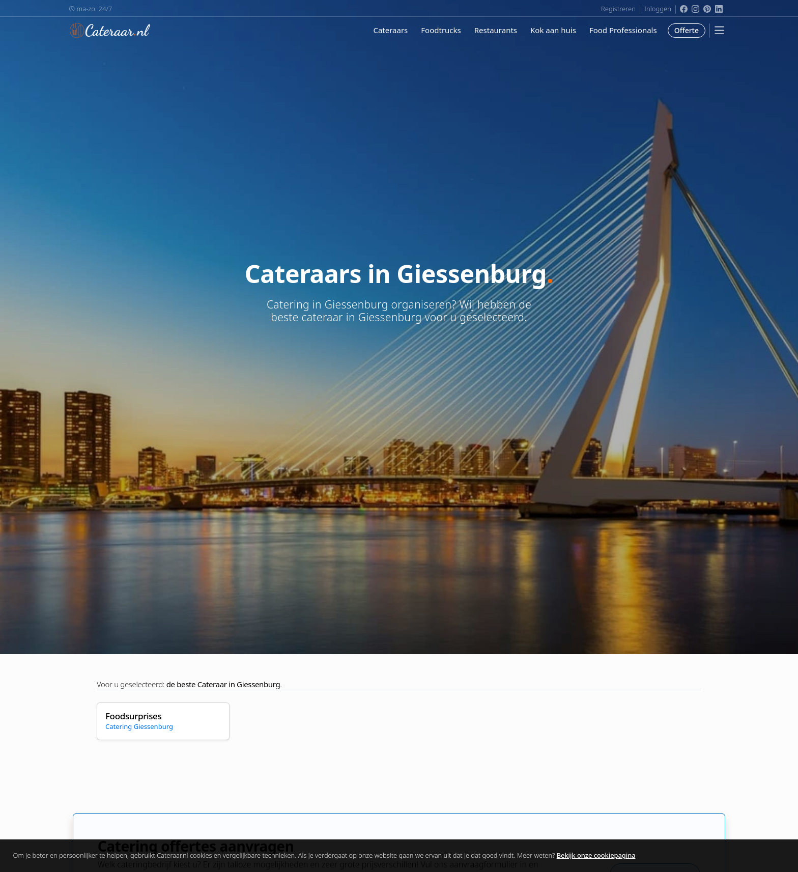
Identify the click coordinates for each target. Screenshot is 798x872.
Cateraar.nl (110, 30)
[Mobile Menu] (719, 30)
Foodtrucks (441, 30)
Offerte (686, 30)
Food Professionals (623, 30)
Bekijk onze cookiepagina (596, 855)
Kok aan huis (553, 30)
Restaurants (495, 30)
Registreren (618, 8)
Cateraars (390, 30)
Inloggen (657, 8)
